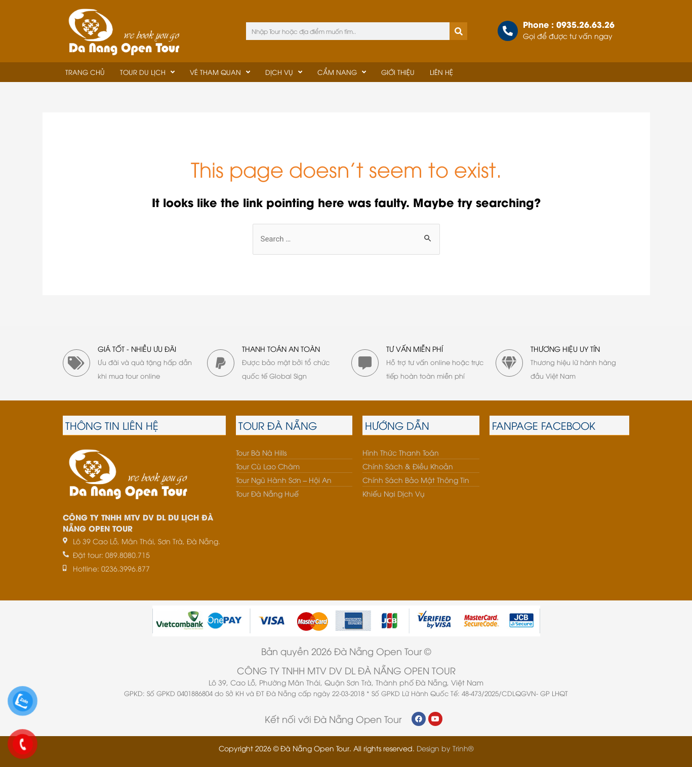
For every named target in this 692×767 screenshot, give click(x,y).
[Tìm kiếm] (458, 31)
